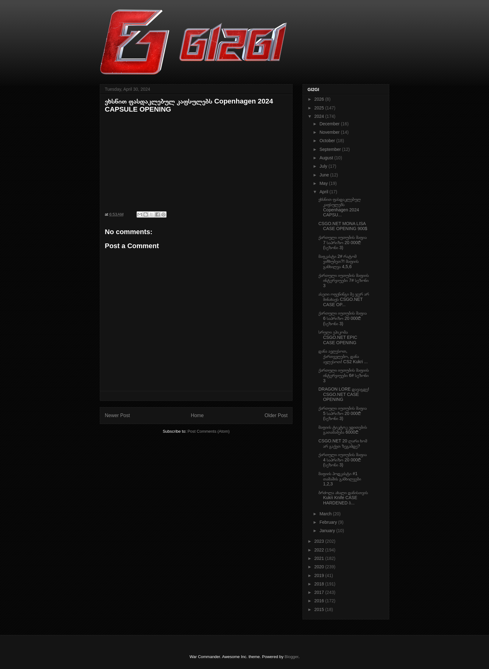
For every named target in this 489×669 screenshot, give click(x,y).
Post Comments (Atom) (208, 431)
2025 (319, 107)
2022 (319, 549)
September (330, 149)
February (328, 522)
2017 (319, 592)
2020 (319, 566)
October (327, 140)
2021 (319, 558)
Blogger (291, 656)
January (327, 530)
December (330, 123)
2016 (319, 600)
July (323, 166)
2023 (319, 541)
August (326, 157)
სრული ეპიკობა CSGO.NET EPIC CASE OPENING (337, 337)
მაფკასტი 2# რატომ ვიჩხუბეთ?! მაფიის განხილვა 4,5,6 (338, 261)
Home (197, 415)
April (324, 191)
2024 (319, 116)
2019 (319, 575)
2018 (319, 583)
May (324, 183)
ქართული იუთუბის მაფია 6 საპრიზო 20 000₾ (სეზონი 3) (342, 318)
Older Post (276, 415)
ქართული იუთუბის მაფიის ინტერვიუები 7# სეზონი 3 (343, 280)
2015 (319, 609)
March (326, 513)
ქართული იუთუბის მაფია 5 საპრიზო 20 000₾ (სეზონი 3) (342, 413)
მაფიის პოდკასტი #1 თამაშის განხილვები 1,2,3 (339, 479)
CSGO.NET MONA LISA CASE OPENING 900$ (342, 226)
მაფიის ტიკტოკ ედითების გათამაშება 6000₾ (342, 430)
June (324, 174)
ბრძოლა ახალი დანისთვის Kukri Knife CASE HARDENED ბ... (343, 498)
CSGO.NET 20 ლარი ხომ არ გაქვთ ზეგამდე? (342, 443)
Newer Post (117, 415)
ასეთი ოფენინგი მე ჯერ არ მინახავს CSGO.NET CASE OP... (343, 299)
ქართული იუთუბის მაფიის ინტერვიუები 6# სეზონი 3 (343, 375)
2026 (319, 99)
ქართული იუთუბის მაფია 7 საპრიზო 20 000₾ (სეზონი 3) (342, 242)
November (330, 132)
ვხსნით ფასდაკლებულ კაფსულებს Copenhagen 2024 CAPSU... (339, 207)
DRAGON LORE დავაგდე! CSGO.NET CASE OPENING (343, 394)
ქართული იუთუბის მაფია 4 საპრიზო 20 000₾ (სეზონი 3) (342, 460)
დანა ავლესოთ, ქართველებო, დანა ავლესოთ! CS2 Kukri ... (343, 356)
